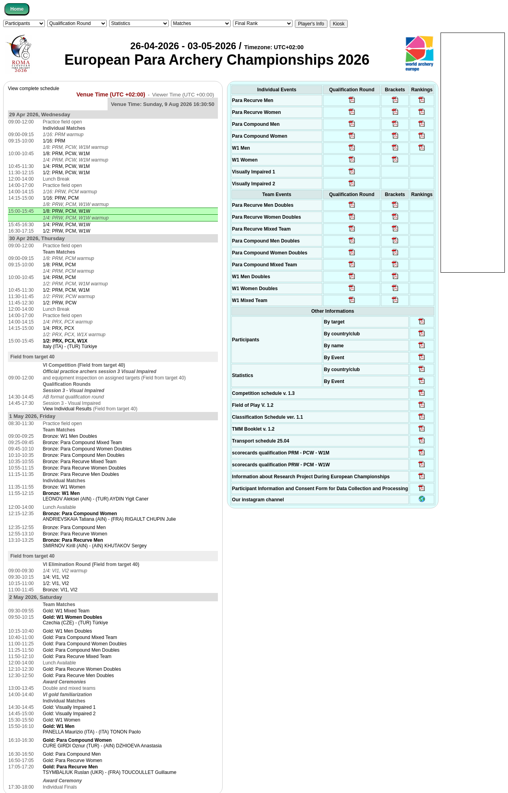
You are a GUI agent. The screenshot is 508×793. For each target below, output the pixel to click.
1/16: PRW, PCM (61, 198)
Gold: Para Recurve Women (72, 760)
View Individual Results (67, 409)
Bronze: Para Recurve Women (75, 534)
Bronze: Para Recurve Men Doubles (81, 474)
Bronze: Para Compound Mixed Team (82, 442)
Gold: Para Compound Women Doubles (85, 644)
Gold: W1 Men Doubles (67, 631)
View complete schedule (33, 88)
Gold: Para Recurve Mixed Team (77, 656)
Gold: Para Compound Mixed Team (80, 637)
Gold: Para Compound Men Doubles (81, 650)
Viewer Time (183, 95)
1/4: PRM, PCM (59, 277)
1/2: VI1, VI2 (56, 583)
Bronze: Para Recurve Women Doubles (84, 468)
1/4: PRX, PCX (58, 328)
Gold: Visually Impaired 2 (69, 713)
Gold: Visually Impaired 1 (69, 707)
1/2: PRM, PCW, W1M (66, 172)
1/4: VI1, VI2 (56, 577)
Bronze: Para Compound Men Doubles (84, 455)
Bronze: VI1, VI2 (60, 590)
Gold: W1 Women (61, 720)
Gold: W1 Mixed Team (66, 611)
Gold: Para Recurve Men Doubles (78, 675)
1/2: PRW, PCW (60, 303)
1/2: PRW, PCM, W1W (66, 231)
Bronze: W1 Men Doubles (70, 436)
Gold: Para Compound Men (72, 754)
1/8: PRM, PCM (59, 265)
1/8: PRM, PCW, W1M (66, 153)
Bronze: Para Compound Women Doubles (87, 449)
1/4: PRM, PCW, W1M (66, 166)
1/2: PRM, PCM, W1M (66, 290)
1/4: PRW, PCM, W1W (66, 224)
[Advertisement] (472, 152)
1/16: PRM (54, 141)
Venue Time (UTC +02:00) (110, 94)
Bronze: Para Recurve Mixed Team (80, 461)
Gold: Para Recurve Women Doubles (82, 669)
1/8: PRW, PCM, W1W (66, 211)
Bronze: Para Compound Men (74, 527)
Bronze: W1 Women (64, 487)
